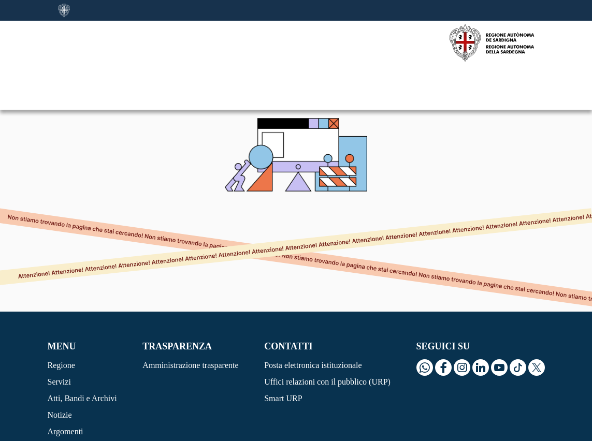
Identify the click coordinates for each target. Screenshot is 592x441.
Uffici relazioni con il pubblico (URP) (327, 337)
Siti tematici (68, 403)
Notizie (60, 370)
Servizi (59, 337)
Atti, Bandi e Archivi (82, 353)
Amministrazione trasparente (190, 320)
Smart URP (283, 353)
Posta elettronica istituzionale (313, 320)
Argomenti (65, 387)
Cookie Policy (71, 430)
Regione (61, 320)
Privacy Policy (127, 430)
